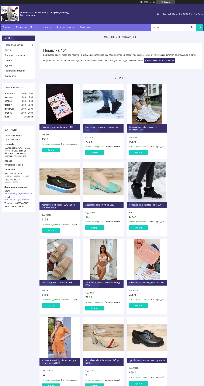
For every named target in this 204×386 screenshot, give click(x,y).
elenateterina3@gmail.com (16, 199)
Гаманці (59, 362)
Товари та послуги (13, 45)
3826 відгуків (149, 2)
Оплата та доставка (114, 348)
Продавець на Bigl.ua (102, 380)
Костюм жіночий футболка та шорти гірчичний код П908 (97, 282)
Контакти (47, 27)
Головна (7, 27)
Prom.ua (116, 378)
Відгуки (8, 65)
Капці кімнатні (62, 356)
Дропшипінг (85, 27)
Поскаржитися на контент (130, 383)
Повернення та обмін (114, 352)
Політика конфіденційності (154, 383)
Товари (19, 27)
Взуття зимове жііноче (66, 352)
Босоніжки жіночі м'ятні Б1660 (56, 203)
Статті (7, 50)
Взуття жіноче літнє (64, 343)
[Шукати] (192, 27)
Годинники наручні (64, 368)
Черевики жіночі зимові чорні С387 (100, 203)
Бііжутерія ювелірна (65, 365)
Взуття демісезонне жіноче (68, 349)
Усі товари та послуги (119, 323)
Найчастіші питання (14, 70)
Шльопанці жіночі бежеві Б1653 (139, 203)
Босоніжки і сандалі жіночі (160, 60)
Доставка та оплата (65, 27)
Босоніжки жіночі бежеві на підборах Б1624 (137, 282)
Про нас (34, 27)
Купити (51, 150)
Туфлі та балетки (63, 346)
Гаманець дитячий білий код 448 (57, 125)
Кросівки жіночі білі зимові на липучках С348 (138, 126)
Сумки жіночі (61, 359)
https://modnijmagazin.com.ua (18, 193)
